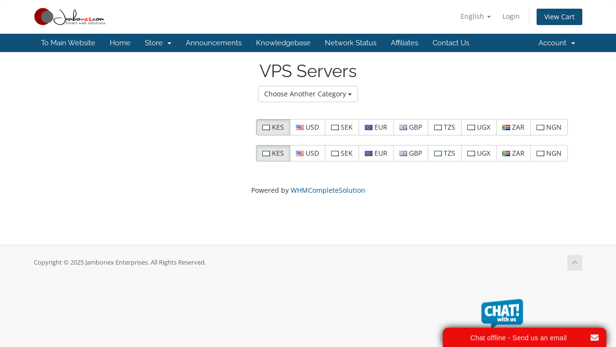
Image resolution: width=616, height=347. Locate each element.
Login (511, 16)
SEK (342, 127)
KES (273, 127)
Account (557, 43)
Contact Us (451, 43)
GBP (410, 127)
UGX (478, 127)
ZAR (513, 127)
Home (120, 43)
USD (307, 127)
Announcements (214, 43)
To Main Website (68, 43)
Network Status (350, 43)
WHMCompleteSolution (328, 190)
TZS (444, 127)
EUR (376, 127)
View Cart (559, 16)
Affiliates (404, 43)
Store (158, 43)
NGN (549, 127)
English (476, 16)
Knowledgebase (283, 43)
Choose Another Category (308, 93)
